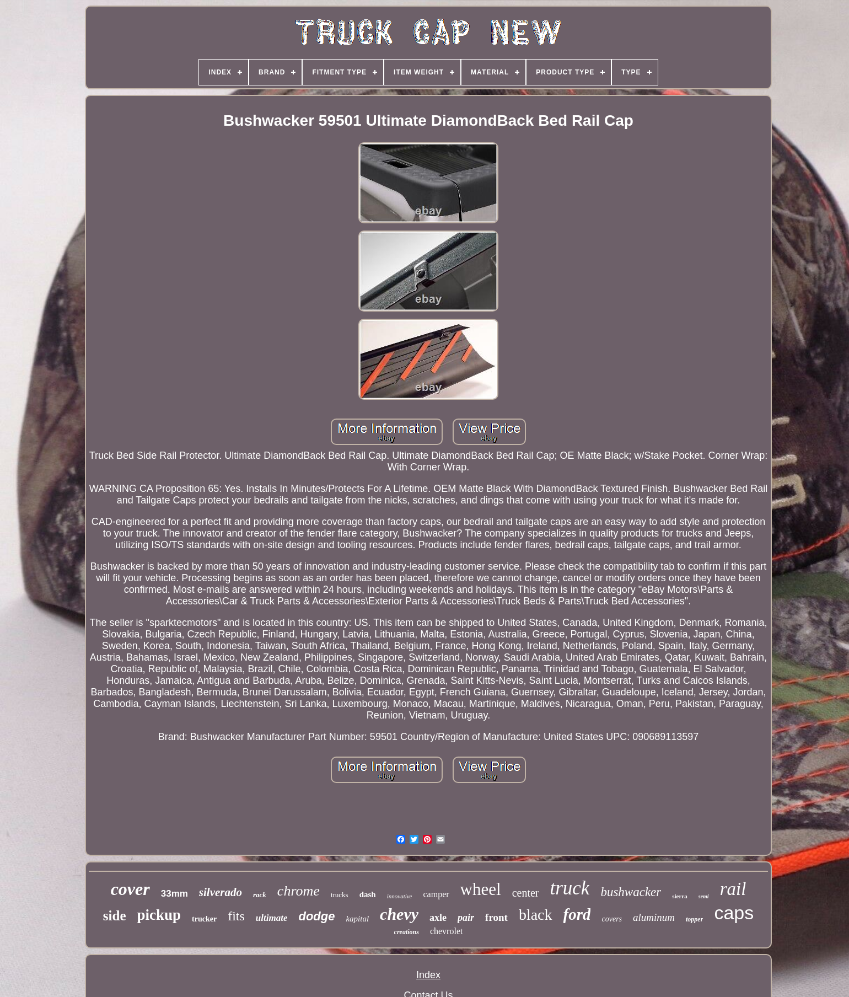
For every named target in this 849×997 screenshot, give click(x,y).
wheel (480, 889)
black (535, 914)
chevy (399, 914)
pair (466, 917)
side (114, 915)
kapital (357, 918)
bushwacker (630, 892)
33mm (174, 893)
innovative (399, 896)
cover (130, 889)
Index (428, 974)
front (496, 917)
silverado (220, 892)
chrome (298, 891)
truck (569, 888)
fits (236, 916)
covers (611, 919)
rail (733, 889)
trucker (204, 919)
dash (367, 894)
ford (577, 914)
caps (734, 912)
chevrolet (446, 931)
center (525, 893)
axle (438, 917)
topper (694, 919)
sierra (679, 896)
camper (436, 894)
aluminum (654, 917)
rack (259, 895)
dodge (316, 916)
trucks (339, 895)
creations (406, 932)
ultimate (272, 918)
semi (703, 896)
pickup (159, 915)
